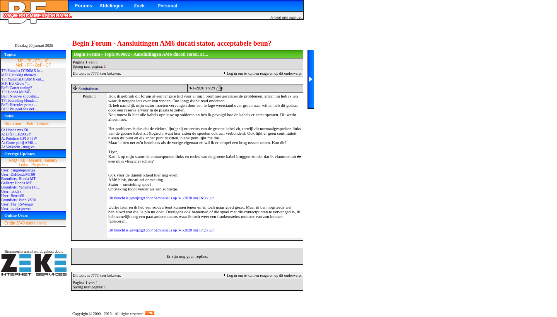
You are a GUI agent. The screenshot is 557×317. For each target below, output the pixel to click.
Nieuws (35, 160)
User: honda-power (16, 208)
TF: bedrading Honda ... (19, 100)
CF (48, 65)
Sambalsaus (89, 88)
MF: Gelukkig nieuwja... (20, 75)
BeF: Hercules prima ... (19, 105)
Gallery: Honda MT (16, 183)
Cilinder (43, 124)
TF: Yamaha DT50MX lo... (22, 71)
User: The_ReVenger (17, 204)
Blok (29, 124)
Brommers (13, 124)
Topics (10, 54)
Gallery (51, 160)
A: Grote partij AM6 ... (19, 143)
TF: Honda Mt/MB (16, 92)
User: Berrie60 (12, 196)
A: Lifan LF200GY (16, 134)
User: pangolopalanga (18, 170)
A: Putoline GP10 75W (19, 138)
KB (23, 160)
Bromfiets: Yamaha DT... (20, 187)
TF (29, 61)
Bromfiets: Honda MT (18, 178)
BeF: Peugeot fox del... (19, 109)
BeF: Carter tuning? (16, 88)
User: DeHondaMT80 (18, 174)
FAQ (13, 160)
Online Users (16, 215)
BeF (38, 65)
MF (20, 61)
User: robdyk (11, 191)
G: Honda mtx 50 (14, 130)
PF (29, 65)
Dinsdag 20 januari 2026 (34, 45)
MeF (19, 65)
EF (37, 61)
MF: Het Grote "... (15, 83)
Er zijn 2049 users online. (26, 223)
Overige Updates (19, 153)
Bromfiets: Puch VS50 (18, 200)
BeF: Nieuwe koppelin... (20, 96)
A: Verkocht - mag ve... (19, 147)
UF (45, 61)
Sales (9, 115)
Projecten (39, 165)
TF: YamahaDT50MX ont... (22, 79)
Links (23, 165)
